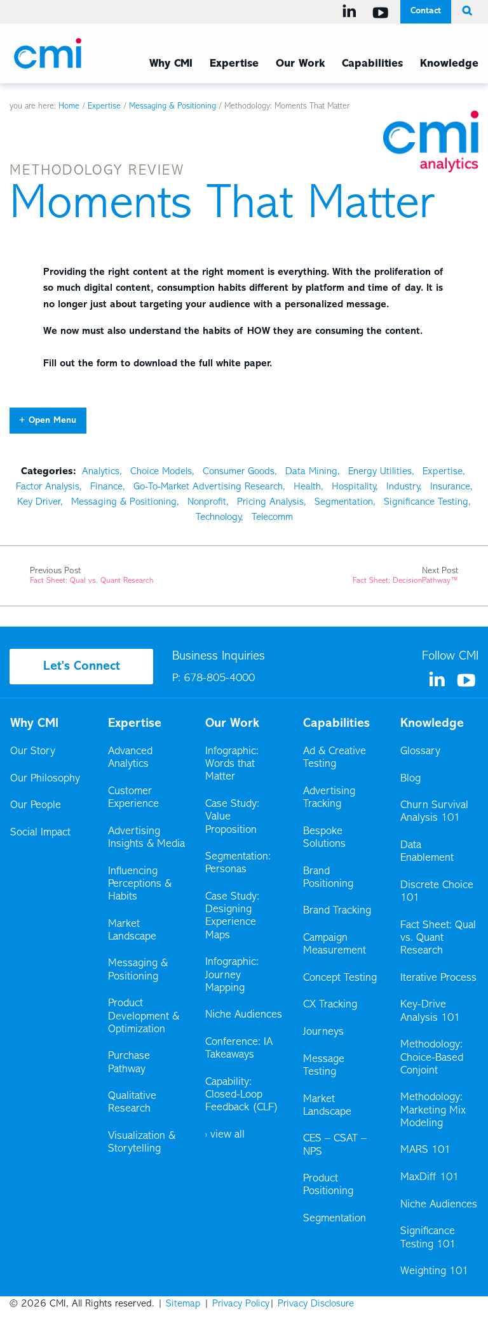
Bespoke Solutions (324, 838)
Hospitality (354, 486)
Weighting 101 (434, 1271)
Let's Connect (81, 666)
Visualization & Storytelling (141, 1142)
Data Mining (311, 471)
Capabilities (336, 723)
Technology (218, 517)
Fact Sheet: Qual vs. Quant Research (438, 938)
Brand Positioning (328, 878)
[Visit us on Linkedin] (351, 11)
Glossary (420, 752)
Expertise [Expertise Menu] (234, 64)
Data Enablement (427, 852)
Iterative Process (438, 978)
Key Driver (38, 502)
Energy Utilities (380, 471)
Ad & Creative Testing (334, 758)
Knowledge (432, 723)
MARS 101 (425, 1150)
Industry (402, 486)
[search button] (464, 11)
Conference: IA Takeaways (239, 1048)
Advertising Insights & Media (146, 838)
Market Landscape (132, 930)
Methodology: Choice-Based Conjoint (431, 1057)
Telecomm (272, 517)
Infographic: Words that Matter (232, 764)
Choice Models (161, 471)
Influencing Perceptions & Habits (140, 884)
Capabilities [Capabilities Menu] (372, 64)
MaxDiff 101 (429, 1178)
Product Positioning (329, 1185)
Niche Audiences (243, 1015)
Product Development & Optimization (143, 1016)
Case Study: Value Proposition (232, 817)
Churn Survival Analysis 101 (434, 812)
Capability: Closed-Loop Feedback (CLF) (241, 1095)
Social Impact (40, 833)
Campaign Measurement (335, 944)
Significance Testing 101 (428, 1238)
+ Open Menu (47, 420)
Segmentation (344, 502)
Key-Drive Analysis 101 (430, 1011)
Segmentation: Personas (238, 863)
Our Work (300, 64)
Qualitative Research (132, 1102)
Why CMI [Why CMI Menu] (171, 64)
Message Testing (323, 1065)
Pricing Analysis (270, 502)
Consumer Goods (238, 471)
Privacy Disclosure (316, 1304)
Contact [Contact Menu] (425, 11)
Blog (410, 779)
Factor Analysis (47, 486)
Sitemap (183, 1304)
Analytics (100, 471)
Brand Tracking (337, 911)
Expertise (104, 106)
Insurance (450, 486)
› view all (225, 1135)
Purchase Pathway (129, 1062)
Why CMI (34, 723)
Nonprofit (206, 502)
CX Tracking (331, 1005)
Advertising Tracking (329, 798)
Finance (106, 486)
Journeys (324, 1032)
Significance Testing (426, 502)
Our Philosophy (45, 779)
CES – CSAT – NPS (335, 1145)
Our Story (32, 752)
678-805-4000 (219, 679)
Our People (35, 806)
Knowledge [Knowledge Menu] (449, 64)
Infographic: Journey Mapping (232, 975)
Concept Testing (340, 978)
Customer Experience (133, 798)
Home (68, 106)
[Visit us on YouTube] (382, 12)
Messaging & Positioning (172, 106)
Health (307, 486)
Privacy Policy (240, 1304)
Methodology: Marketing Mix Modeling (433, 1110)
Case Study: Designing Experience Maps (232, 916)
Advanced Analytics (130, 758)
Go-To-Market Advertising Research (208, 486)
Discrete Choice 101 (436, 892)
